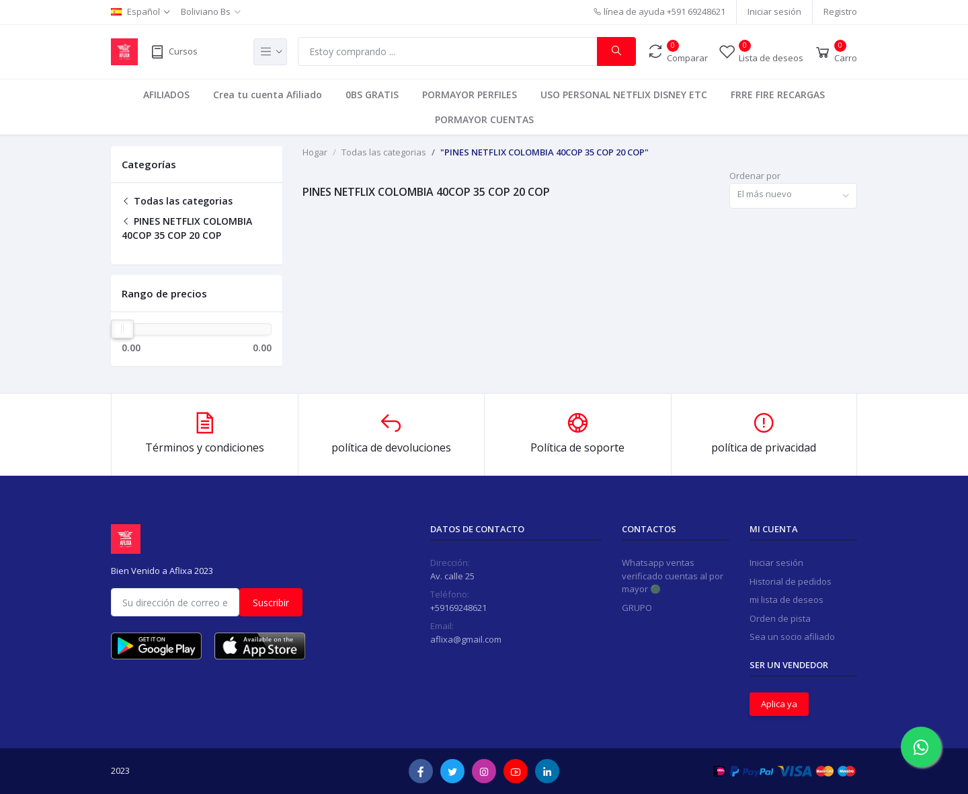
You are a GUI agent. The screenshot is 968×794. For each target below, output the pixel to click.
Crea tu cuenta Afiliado (267, 94)
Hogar (314, 152)
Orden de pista (780, 618)
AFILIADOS (166, 94)
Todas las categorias (177, 200)
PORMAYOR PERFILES (469, 94)
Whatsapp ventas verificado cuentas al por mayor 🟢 (672, 575)
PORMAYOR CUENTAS (484, 119)
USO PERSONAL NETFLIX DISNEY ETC (623, 94)
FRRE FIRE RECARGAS (778, 94)
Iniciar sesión (774, 11)
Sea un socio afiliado (792, 636)
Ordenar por (754, 176)
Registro (840, 11)
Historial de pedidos (791, 581)
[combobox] (793, 196)
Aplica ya (779, 704)
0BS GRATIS (372, 94)
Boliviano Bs (206, 11)
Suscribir (271, 602)
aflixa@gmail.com (465, 639)
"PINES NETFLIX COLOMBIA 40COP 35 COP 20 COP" (544, 152)
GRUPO (637, 608)
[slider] (122, 329)
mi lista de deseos (786, 599)
